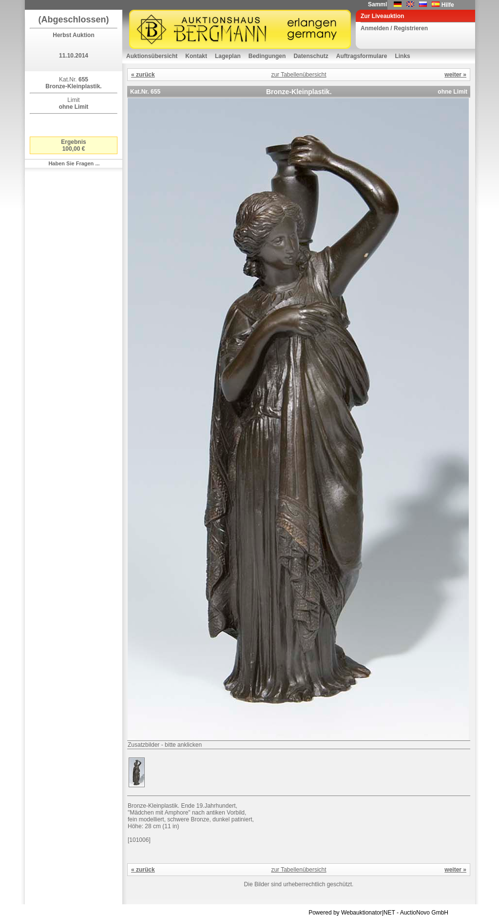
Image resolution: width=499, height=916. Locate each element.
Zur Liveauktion (382, 16)
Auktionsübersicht (151, 56)
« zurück (143, 74)
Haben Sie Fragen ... (73, 163)
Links (402, 56)
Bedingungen (267, 56)
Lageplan (228, 56)
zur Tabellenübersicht (298, 74)
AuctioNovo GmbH (424, 912)
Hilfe (447, 4)
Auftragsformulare (361, 56)
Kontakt (196, 56)
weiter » (455, 74)
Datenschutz (310, 56)
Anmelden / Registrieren (394, 28)
